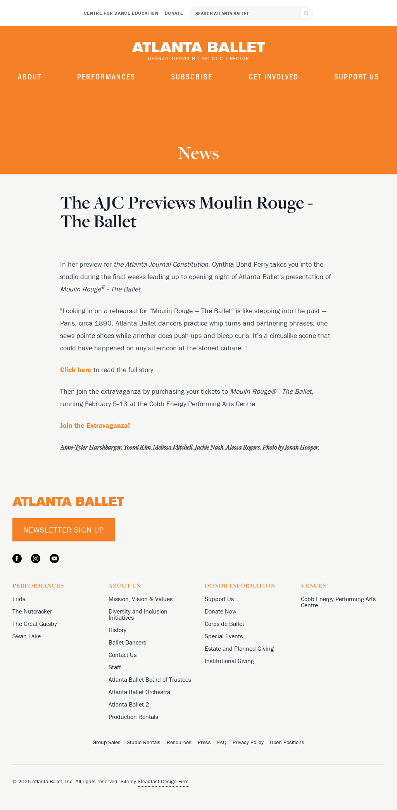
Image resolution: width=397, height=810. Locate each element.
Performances (106, 76)
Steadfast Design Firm (163, 781)
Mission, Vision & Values (141, 599)
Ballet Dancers (127, 642)
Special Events (224, 636)
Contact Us (122, 654)
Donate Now (220, 611)
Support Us (356, 76)
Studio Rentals (144, 742)
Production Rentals (133, 716)
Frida (19, 599)
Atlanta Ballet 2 (129, 704)
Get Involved (274, 76)
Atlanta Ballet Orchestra (139, 692)
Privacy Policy (248, 742)
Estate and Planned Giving (239, 648)
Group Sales (107, 742)
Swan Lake (26, 636)
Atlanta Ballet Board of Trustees (150, 679)
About (29, 76)
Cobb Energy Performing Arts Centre (338, 602)
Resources (179, 742)
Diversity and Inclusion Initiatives (138, 614)
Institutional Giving (229, 661)
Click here (75, 369)
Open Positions (287, 742)
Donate (174, 13)
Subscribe (191, 76)
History (117, 630)
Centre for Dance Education (121, 13)
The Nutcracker (32, 611)
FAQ (221, 742)
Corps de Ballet (224, 623)
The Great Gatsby (34, 623)
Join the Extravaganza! (95, 425)
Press (204, 742)
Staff (115, 667)
